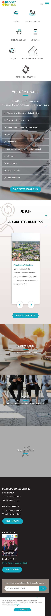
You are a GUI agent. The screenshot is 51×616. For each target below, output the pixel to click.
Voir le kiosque (12, 569)
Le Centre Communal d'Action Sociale (22, 127)
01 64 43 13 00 (12, 500)
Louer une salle (13, 170)
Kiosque (12, 58)
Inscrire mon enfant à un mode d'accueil (24, 149)
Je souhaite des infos (25, 222)
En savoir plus (15, 605)
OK (42, 588)
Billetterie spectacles (32, 58)
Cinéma (16, 21)
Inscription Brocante (25, 77)
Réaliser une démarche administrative (23, 113)
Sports (9, 134)
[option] (25, 268)
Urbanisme (11, 141)
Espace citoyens (32, 21)
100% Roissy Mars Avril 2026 (14, 563)
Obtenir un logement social (18, 120)
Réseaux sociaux (18, 40)
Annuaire (35, 40)
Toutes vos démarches (25, 189)
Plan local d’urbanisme (23, 265)
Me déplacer (12, 163)
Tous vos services (25, 316)
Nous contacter (13, 177)
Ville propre (12, 156)
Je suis (25, 211)
